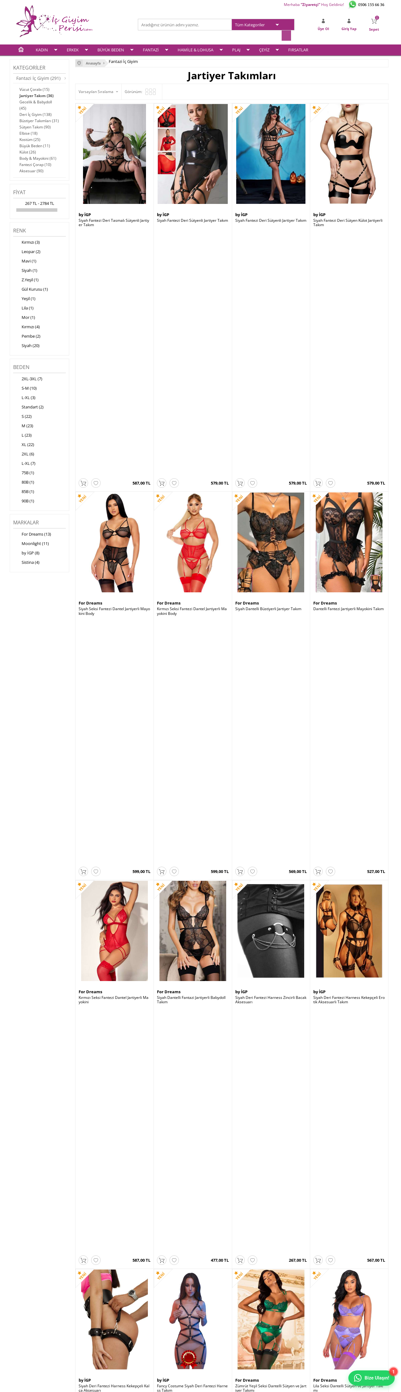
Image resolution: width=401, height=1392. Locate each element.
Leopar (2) (26, 251)
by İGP (85, 213)
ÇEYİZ (264, 49)
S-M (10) (25, 388)
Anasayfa (149, 1293)
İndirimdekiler (153, 1309)
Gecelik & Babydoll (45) (35, 104)
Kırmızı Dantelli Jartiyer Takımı (261, 1085)
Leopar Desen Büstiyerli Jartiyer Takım (268, 940)
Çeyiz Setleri (26, 1334)
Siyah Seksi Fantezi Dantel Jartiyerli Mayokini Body (114, 366)
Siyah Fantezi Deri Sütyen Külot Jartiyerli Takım (348, 221)
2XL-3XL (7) (27, 379)
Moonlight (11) (31, 543)
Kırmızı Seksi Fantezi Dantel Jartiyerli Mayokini (113, 510)
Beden (21, 366)
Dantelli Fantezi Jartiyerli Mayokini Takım (348, 364)
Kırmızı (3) (26, 242)
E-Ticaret (181, 1384)
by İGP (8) (26, 553)
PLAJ (236, 49)
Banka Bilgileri (153, 1326)
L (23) (22, 435)
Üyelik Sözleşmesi (94, 1301)
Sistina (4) (26, 562)
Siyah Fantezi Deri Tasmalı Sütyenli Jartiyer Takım (114, 221)
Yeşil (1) (24, 298)
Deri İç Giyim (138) (35, 114)
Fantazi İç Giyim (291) (38, 78)
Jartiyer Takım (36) (36, 95)
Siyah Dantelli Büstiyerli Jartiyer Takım (268, 364)
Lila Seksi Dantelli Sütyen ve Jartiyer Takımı (348, 654)
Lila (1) (23, 308)
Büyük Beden (27, 1309)
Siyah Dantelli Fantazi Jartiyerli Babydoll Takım (191, 510)
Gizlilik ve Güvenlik (94, 1326)
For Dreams (90, 358)
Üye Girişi (212, 1293)
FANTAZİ (151, 49)
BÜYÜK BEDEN (110, 49)
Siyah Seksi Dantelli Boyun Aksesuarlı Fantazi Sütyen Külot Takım (270, 798)
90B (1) (23, 501)
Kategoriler (29, 67)
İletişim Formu (216, 1318)
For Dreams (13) (32, 534)
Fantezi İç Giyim (29, 1318)
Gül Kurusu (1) (30, 289)
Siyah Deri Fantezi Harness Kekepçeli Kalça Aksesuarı (114, 654)
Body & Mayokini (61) (37, 157)
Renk (19, 229)
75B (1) (23, 473)
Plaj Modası (26, 1342)
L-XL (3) (24, 397)
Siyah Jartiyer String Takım (336, 796)
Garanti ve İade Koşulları (99, 1318)
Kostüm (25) (29, 139)
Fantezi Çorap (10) (35, 164)
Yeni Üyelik (213, 1301)
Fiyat (19, 191)
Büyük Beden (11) (34, 145)
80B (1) (23, 482)
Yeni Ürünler (152, 1301)
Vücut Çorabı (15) (34, 88)
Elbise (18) (28, 132)
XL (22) (23, 444)
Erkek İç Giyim (28, 1301)
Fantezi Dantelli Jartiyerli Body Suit (186, 940)
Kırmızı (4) (26, 327)
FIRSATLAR (298, 49)
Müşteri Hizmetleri (157, 1318)
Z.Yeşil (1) (26, 280)
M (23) (23, 426)
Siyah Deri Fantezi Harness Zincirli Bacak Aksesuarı (270, 510)
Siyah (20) (26, 345)
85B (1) (23, 491)
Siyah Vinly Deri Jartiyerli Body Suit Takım (114, 1085)
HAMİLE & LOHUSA (195, 49)
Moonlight (323, 790)
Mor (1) (24, 317)
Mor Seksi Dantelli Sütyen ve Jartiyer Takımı (114, 798)
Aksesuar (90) (31, 170)
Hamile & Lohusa (30, 1326)
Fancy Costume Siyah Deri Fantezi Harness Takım (192, 654)
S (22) (22, 416)
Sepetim (211, 1309)
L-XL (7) (24, 463)
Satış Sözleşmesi (92, 1309)
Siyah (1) (25, 270)
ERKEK (73, 49)
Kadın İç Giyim (28, 1293)
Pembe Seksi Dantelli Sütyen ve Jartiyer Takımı (192, 798)
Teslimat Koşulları (93, 1293)
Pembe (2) (26, 336)
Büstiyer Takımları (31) (39, 120)
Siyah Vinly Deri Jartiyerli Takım (184, 1085)
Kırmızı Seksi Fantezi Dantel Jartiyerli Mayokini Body (192, 366)
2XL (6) (23, 454)
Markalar (26, 521)
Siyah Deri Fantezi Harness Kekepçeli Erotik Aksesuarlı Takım (349, 510)
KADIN (42, 49)
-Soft (168, 1384)
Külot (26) (27, 151)
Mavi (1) (24, 261)
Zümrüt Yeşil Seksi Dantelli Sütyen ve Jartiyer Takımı (270, 654)
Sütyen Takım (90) (35, 126)
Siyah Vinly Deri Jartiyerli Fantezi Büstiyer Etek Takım (348, 942)
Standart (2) (28, 407)
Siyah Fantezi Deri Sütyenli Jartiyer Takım (192, 219)
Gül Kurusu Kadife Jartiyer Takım (341, 1085)
